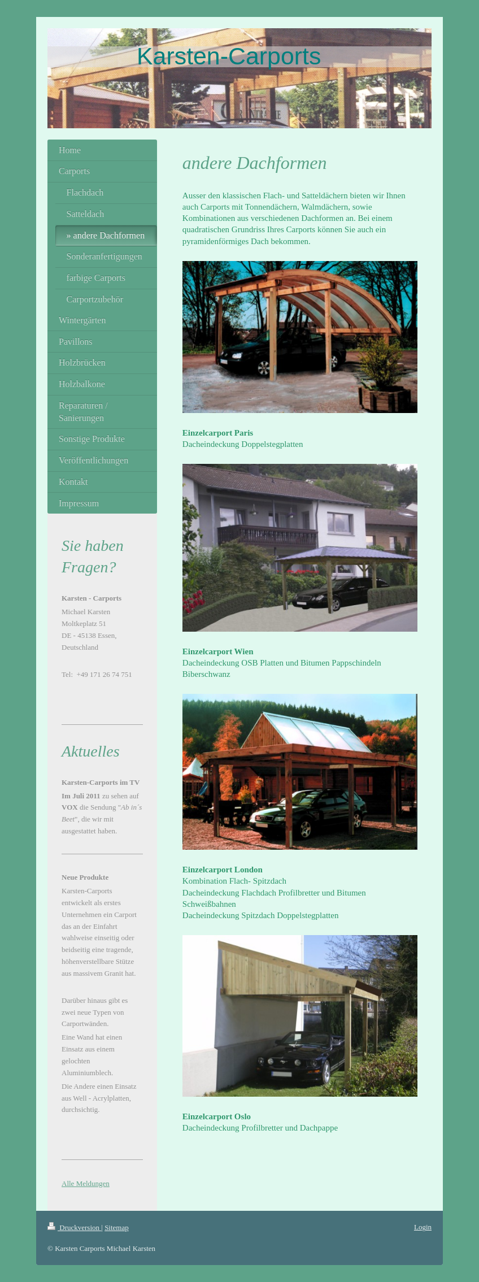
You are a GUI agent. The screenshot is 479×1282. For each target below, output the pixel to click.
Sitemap (116, 1227)
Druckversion (74, 1227)
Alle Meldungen (86, 1183)
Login (423, 1227)
